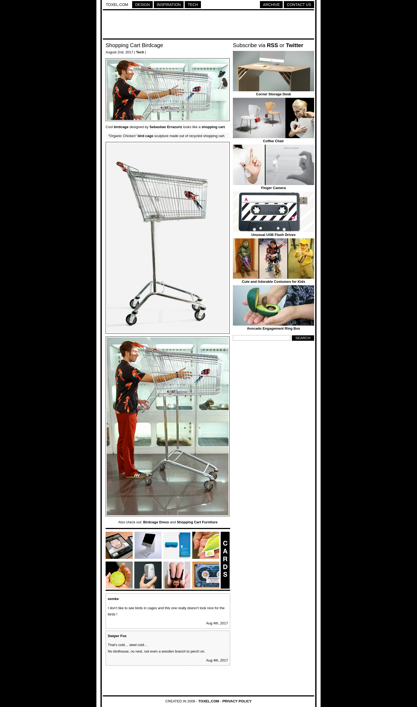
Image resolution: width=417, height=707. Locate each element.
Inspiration (169, 4)
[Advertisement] (208, 25)
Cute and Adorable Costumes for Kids (273, 282)
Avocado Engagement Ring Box (273, 328)
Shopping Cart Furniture (197, 522)
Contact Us (299, 4)
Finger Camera (273, 188)
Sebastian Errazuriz (165, 127)
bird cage (145, 136)
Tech (193, 4)
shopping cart (213, 127)
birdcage (121, 127)
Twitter (294, 45)
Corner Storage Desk (273, 94)
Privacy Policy (237, 701)
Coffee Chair (273, 141)
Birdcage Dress (156, 522)
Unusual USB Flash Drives (273, 235)
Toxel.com (117, 4)
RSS (272, 45)
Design (142, 4)
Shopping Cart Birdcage (134, 45)
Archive (271, 4)
